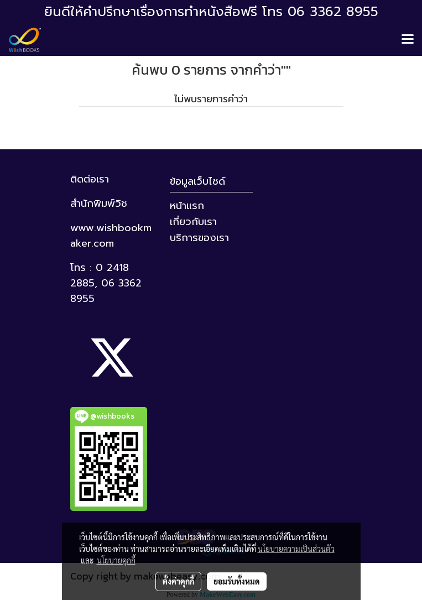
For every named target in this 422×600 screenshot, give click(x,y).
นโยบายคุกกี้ (116, 560)
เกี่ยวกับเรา (193, 221)
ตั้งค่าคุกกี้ (178, 581)
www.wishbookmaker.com (111, 235)
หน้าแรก (187, 205)
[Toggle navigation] (407, 40)
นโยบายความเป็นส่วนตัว (296, 549)
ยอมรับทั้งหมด (236, 581)
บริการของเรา (199, 238)
